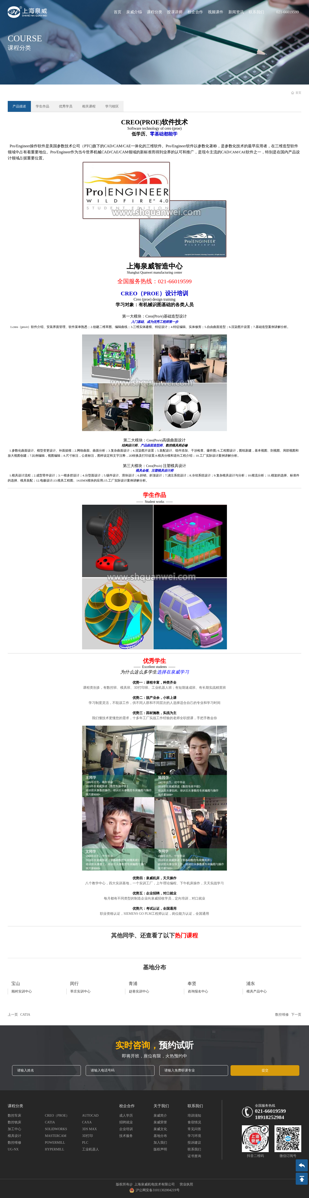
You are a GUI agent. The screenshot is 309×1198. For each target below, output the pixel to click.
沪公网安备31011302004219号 (154, 1190)
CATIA (25, 1014)
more (37, 987)
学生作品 (42, 106)
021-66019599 (287, 12)
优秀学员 (65, 106)
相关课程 (89, 106)
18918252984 (269, 1117)
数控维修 (282, 1014)
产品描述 (19, 106)
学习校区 (112, 106)
